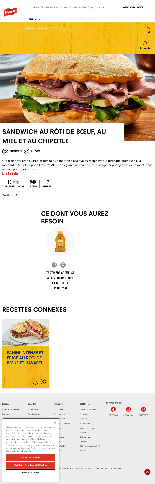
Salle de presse (85, 437)
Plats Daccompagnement (37, 419)
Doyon (90, 7)
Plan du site (93, 468)
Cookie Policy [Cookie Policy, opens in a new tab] (28, 452)
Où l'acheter (84, 414)
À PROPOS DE (85, 404)
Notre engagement (87, 423)
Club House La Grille (49, 7)
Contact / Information (132, 8)
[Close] (55, 423)
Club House (34, 7)
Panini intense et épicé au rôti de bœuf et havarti (25, 353)
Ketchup (5, 414)
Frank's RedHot (60, 446)
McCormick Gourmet (68, 7)
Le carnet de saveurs (88, 428)
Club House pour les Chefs (90, 446)
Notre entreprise (86, 419)
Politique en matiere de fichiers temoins (68, 468)
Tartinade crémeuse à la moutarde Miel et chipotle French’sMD (60, 280)
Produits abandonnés (88, 451)
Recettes (42, 29)
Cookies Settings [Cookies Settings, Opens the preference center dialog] (30, 473)
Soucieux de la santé (88, 410)
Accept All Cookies (30, 458)
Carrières (83, 441)
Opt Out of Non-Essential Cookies (31, 466)
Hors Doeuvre (33, 410)
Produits (30, 29)
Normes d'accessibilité (111, 468)
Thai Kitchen (100, 7)
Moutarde (6, 419)
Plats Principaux (34, 414)
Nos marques (59, 404)
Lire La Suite (10, 173)
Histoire (83, 432)
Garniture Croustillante (11, 410)
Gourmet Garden (60, 419)
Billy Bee (82, 7)
